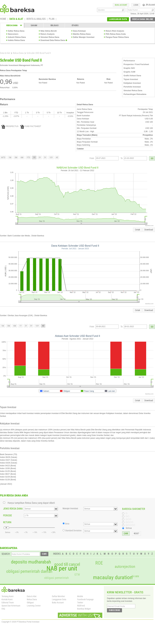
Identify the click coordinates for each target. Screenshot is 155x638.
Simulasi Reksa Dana (49, 37)
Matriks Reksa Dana (82, 34)
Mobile (80, 596)
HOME (3, 19)
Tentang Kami (7, 596)
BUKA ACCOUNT (121, 5)
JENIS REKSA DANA (13, 508)
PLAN (51, 19)
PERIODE (7, 515)
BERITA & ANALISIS (36, 19)
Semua (129, 528)
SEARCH (6, 553)
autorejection (125, 566)
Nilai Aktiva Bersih (48, 31)
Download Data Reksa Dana (52, 40)
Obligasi (30, 602)
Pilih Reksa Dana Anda (116, 34)
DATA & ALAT (16, 19)
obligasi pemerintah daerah (29, 571)
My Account (148, 4)
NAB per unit (61, 568)
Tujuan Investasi (131, 79)
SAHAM (34, 25)
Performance (129, 61)
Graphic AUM (129, 72)
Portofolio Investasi (132, 87)
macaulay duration (113, 577)
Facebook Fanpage (85, 599)
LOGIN (135, 5)
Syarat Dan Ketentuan (11, 605)
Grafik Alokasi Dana (132, 76)
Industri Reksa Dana (17, 37)
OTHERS (75, 25)
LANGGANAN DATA (118, 19)
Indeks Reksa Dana (16, 40)
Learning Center (34, 605)
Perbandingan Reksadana (135, 94)
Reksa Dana (18, 53)
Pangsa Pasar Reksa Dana (117, 37)
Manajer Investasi (70, 508)
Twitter (80, 602)
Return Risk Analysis (115, 31)
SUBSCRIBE (114, 610)
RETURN (7, 522)
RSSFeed (81, 605)
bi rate (135, 576)
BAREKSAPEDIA (8, 548)
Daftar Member (58, 596)
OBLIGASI (54, 25)
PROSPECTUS (9, 126)
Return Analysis (47, 34)
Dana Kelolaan (79, 31)
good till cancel (67, 564)
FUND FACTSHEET (30, 126)
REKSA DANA (12, 25)
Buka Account (58, 602)
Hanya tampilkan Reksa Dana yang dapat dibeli (31, 502)
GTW (77, 574)
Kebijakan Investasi (132, 83)
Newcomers (13, 34)
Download (148, 229)
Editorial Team (8, 602)
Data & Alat (5, 53)
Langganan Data (59, 599)
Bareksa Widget (84, 609)
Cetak (137, 229)
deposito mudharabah (31, 562)
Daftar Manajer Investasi (83, 37)
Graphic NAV (129, 68)
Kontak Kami (7, 599)
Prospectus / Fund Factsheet (136, 64)
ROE (99, 563)
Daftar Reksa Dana (16, 31)
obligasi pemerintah (56, 577)
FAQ (3, 609)
